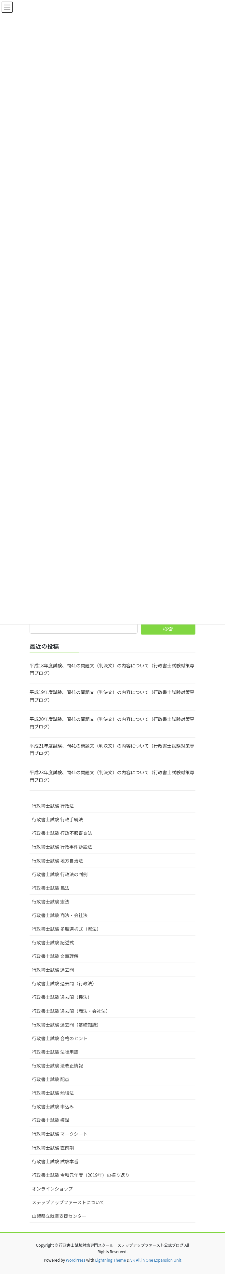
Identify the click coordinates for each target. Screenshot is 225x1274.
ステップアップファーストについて (68, 1202)
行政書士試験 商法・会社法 (59, 915)
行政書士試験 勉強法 (53, 1093)
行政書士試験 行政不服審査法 (62, 833)
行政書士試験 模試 (50, 1120)
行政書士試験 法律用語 (55, 1052)
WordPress (76, 1260)
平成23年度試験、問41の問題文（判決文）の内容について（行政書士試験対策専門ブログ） (112, 776)
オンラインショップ (52, 1188)
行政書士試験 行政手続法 (57, 819)
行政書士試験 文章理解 (55, 956)
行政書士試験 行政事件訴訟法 (62, 846)
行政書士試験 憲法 (50, 901)
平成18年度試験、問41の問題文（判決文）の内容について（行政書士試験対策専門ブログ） (112, 669)
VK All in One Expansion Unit (155, 1260)
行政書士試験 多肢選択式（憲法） (66, 929)
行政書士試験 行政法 (53, 805)
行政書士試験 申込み (53, 1106)
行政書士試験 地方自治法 (57, 860)
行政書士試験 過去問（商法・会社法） (71, 1011)
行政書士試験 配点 (50, 1079)
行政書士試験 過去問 (53, 969)
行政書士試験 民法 (50, 888)
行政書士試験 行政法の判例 (59, 874)
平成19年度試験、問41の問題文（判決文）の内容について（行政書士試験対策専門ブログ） (112, 696)
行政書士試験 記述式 (53, 942)
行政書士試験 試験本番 (55, 1161)
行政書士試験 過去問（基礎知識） (66, 1024)
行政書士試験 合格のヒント (59, 1038)
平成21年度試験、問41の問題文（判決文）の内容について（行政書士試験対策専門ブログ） (112, 749)
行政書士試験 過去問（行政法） (64, 983)
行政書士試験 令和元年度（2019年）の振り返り (80, 1175)
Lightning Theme (110, 1260)
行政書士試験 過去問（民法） (62, 997)
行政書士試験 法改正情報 (57, 1065)
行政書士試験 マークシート (59, 1133)
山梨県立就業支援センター (59, 1216)
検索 (168, 629)
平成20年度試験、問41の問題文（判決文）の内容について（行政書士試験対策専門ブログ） (112, 723)
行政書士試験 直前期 (53, 1147)
